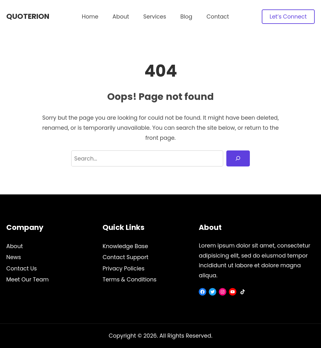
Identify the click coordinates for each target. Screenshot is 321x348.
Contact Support (125, 257)
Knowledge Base (125, 246)
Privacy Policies (124, 268)
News (13, 257)
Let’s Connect (288, 16)
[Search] (238, 158)
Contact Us (21, 268)
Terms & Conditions (129, 279)
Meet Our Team (27, 279)
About (14, 246)
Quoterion (27, 16)
